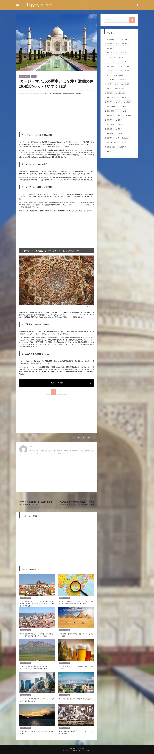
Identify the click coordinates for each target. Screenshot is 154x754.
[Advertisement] (37, 114)
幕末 (126, 111)
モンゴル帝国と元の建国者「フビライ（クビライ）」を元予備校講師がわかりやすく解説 (35, 667)
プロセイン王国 (124, 66)
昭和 (119, 129)
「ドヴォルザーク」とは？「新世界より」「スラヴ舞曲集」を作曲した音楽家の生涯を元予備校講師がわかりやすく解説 (37, 603)
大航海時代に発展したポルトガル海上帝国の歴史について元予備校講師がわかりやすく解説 (37, 635)
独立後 (126, 138)
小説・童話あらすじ (113, 111)
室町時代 (123, 106)
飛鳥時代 (109, 151)
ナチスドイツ (120, 57)
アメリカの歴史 (122, 44)
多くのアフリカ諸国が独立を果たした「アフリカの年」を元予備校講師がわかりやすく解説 (76, 602)
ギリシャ (109, 53)
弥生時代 (128, 115)
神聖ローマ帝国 (112, 142)
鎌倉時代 (123, 147)
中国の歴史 (126, 84)
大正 (119, 102)
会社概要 (72, 748)
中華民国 (109, 93)
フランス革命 (122, 62)
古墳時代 (109, 102)
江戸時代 (109, 138)
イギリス (109, 48)
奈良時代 (128, 102)
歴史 (120, 133)
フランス (109, 62)
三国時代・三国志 (112, 84)
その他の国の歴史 (25, 76)
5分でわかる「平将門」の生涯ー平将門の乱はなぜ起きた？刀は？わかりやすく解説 (77, 503)
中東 (108, 88)
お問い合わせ (80, 748)
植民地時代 (110, 133)
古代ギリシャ (111, 97)
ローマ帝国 (122, 79)
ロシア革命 (119, 75)
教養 (119, 120)
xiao (30, 447)
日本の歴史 (110, 124)
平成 (119, 115)
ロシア (109, 75)
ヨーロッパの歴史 (124, 70)
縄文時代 (124, 142)
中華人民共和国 (120, 88)
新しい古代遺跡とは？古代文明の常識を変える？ (75, 698)
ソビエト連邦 (122, 53)
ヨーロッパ (110, 70)
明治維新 (109, 129)
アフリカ (109, 44)
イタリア (120, 48)
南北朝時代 (121, 93)
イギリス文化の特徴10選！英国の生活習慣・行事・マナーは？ (35, 503)
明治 (120, 124)
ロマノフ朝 (110, 79)
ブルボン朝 (110, 66)
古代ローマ (123, 97)
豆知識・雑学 (111, 147)
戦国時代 (109, 120)
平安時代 (109, 115)
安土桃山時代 (111, 106)
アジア (34, 76)
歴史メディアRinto (24, 93)
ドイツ (109, 57)
